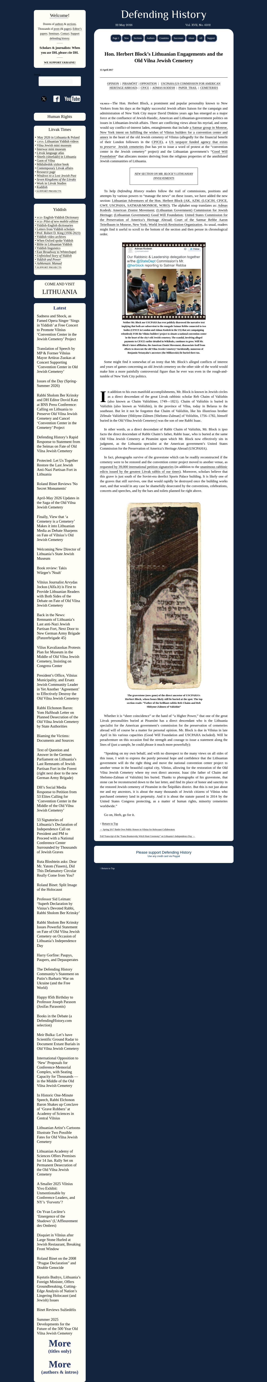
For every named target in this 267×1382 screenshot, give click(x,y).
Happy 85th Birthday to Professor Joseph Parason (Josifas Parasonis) (56, 1001)
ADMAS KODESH (163, 87)
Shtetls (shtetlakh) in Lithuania (56, 156)
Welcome (59, 15)
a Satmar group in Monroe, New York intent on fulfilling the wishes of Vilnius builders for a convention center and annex (164, 132)
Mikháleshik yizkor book (53, 164)
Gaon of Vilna (46, 160)
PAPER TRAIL (188, 87)
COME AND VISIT (60, 284)
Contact (65, 33)
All (200, 38)
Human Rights (59, 116)
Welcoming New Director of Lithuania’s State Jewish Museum (58, 554)
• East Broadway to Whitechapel (55, 252)
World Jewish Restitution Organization (175, 224)
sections (71, 24)
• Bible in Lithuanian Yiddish (53, 244)
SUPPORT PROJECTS (49, 267)
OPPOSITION (148, 83)
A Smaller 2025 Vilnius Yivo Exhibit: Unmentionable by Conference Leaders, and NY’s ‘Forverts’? (56, 1193)
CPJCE (145, 87)
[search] (56, 81)
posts (57, 28)
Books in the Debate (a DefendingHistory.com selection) (54, 1020)
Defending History (163, 15)
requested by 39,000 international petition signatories (137, 467)
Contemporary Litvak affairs (55, 168)
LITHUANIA (59, 291)
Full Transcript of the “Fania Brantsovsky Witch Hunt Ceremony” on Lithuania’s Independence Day (147, 836)
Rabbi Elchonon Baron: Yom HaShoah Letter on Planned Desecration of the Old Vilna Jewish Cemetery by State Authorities (58, 717)
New (126, 38)
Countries (164, 38)
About (191, 38)
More (59, 1346)
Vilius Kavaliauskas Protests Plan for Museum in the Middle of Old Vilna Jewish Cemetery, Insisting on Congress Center (58, 656)
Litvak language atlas (50, 153)
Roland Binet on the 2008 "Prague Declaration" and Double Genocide (56, 1263)
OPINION (113, 83)
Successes (178, 38)
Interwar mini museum (51, 149)
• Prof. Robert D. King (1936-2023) (57, 233)
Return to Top (110, 823)
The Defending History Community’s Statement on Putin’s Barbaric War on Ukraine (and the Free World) (58, 978)
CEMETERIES (209, 87)
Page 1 (116, 38)
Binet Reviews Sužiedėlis (56, 1310)
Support (211, 38)
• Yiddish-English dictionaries (54, 225)
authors (59, 24)
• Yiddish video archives (50, 236)
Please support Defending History (163, 852)
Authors (150, 38)
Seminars (54, 33)
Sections (138, 38)
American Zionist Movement (133, 210)
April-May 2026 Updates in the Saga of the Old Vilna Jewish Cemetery (58, 502)
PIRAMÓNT (129, 83)
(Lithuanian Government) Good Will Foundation (148, 215)
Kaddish (42, 187)
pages (67, 28)
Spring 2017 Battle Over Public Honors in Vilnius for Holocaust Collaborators (137, 829)
